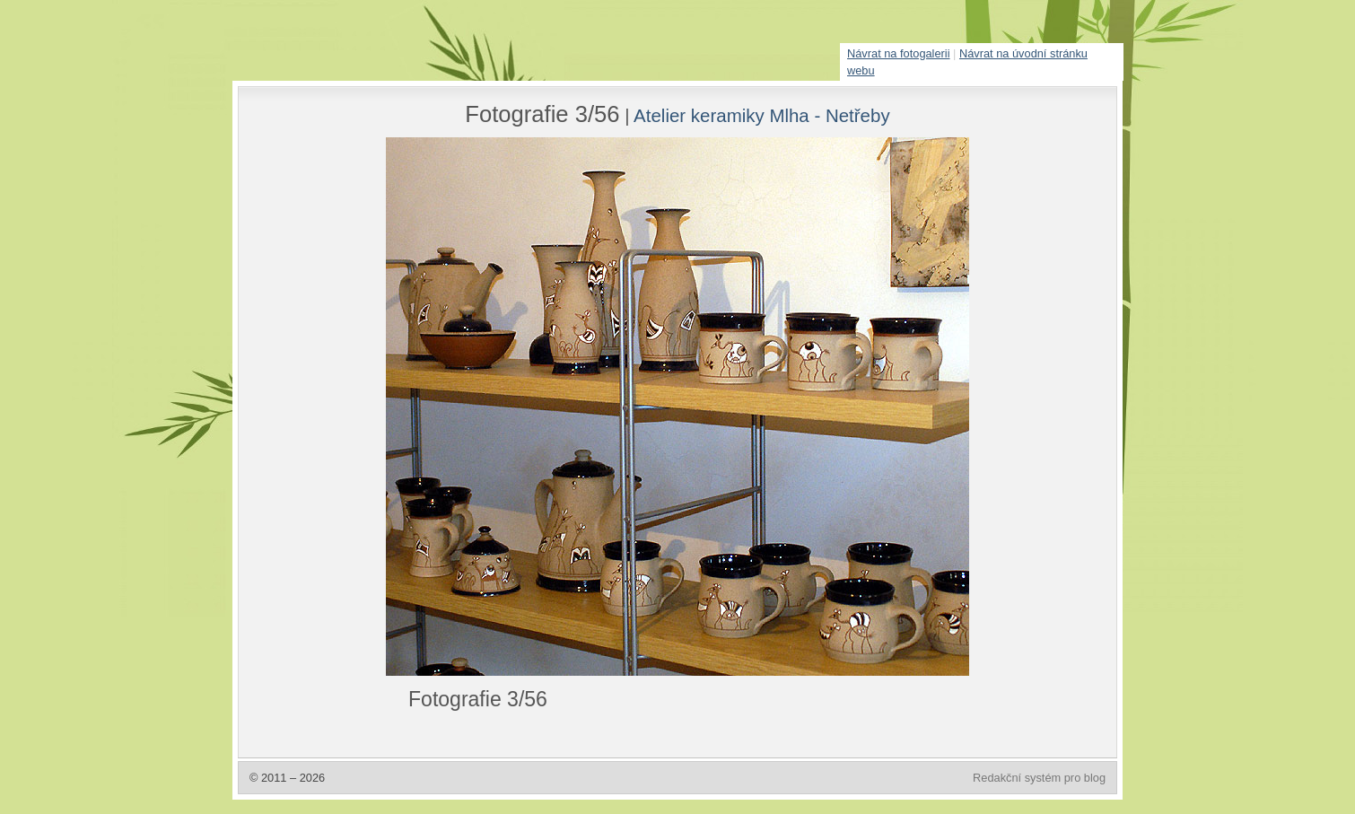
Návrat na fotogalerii (898, 53)
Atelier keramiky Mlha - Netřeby (762, 115)
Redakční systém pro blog (1039, 777)
